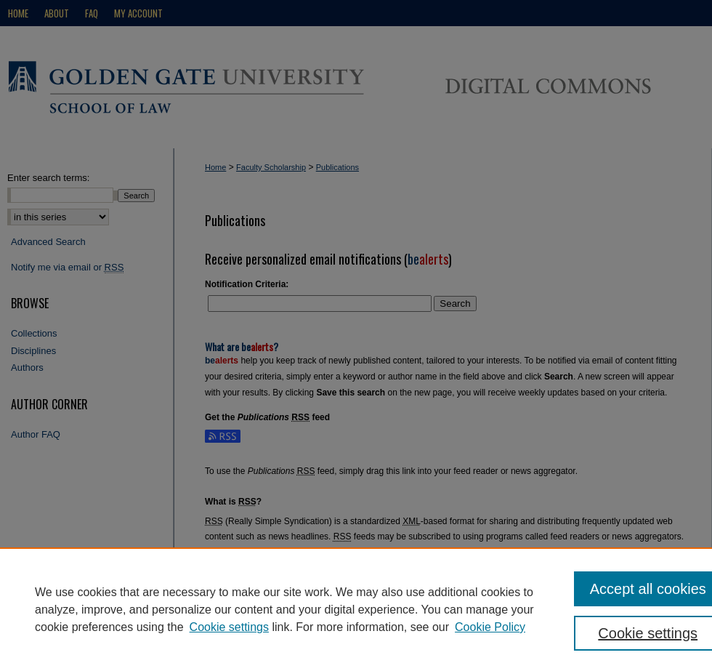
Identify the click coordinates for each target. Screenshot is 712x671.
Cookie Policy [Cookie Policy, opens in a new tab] (490, 627)
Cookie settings (229, 627)
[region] (356, 609)
